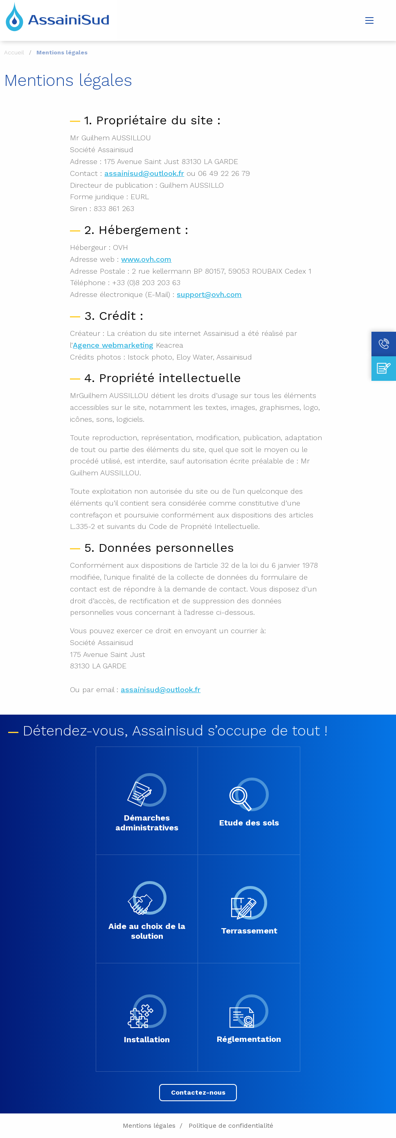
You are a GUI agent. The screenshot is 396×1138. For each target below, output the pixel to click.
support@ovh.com (209, 294)
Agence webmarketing (113, 345)
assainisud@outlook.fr (144, 173)
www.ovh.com (146, 259)
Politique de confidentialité (231, 1125)
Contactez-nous (198, 1092)
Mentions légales (149, 1125)
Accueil (14, 52)
